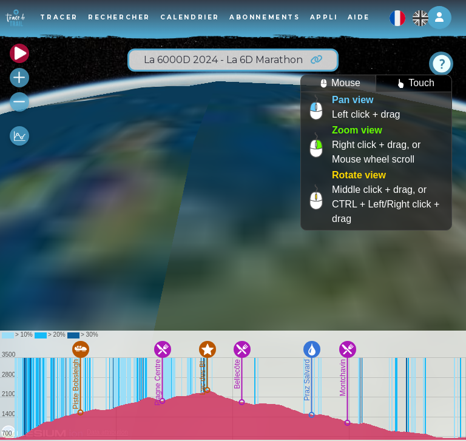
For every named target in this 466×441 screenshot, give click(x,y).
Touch (413, 83)
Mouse (338, 83)
